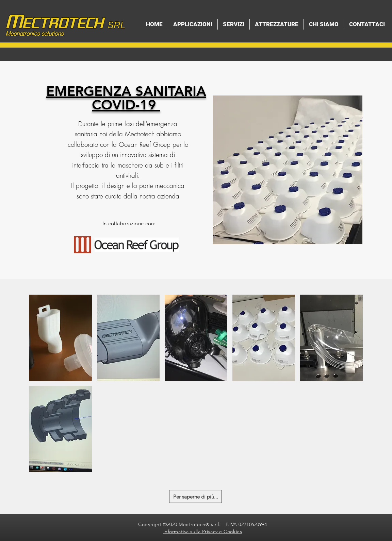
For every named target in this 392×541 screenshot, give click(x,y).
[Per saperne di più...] (195, 496)
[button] (60, 338)
